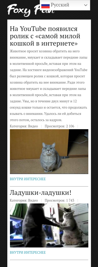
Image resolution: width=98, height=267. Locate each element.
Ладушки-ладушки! (40, 192)
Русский (55, 5)
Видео (33, 126)
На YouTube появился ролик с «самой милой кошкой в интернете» (45, 35)
